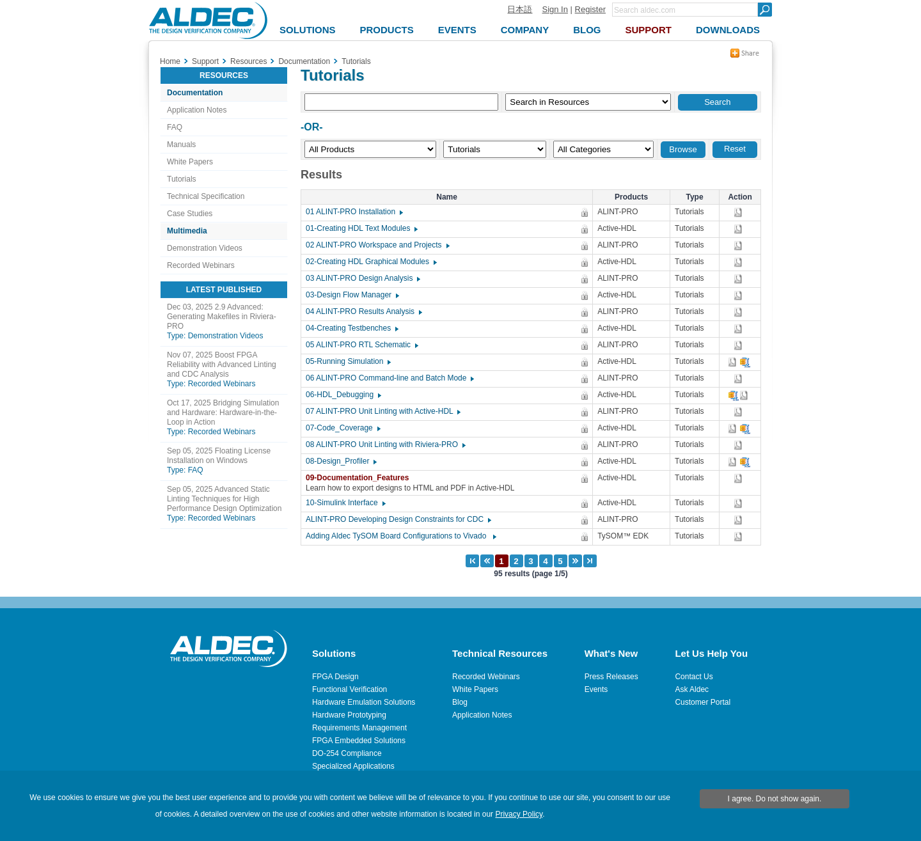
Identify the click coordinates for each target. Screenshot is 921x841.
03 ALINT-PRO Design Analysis (362, 278)
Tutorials (181, 179)
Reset (735, 148)
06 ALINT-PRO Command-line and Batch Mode (389, 377)
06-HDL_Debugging (343, 394)
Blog (460, 702)
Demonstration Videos (204, 248)
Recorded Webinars (201, 265)
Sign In (554, 9)
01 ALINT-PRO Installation (354, 211)
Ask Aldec (692, 689)
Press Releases (611, 676)
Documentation (195, 92)
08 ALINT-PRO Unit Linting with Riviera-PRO (385, 444)
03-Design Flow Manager (352, 294)
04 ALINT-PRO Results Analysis (363, 311)
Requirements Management (359, 727)
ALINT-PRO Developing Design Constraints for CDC (398, 519)
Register (590, 9)
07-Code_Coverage (342, 427)
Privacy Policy (518, 814)
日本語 (519, 9)
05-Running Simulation (348, 361)
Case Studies (189, 213)
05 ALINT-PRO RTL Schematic (361, 344)
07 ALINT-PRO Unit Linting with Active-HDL (382, 411)
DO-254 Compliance (347, 753)
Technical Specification (205, 196)
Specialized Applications (353, 766)
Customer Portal (702, 702)
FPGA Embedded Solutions (358, 740)
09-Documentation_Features (360, 477)
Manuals (181, 144)
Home (170, 61)
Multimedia (187, 230)
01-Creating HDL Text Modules (361, 228)
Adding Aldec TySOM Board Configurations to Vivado (400, 535)
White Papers (190, 161)
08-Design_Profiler (340, 461)
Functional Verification (349, 689)
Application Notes (196, 110)
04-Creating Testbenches (351, 328)
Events (596, 689)
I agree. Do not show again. (775, 798)
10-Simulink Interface (345, 502)
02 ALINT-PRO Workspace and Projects (377, 244)
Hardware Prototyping (349, 715)
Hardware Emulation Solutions (363, 702)
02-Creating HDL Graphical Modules (371, 261)
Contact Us (693, 676)
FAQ (174, 127)
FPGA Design (335, 676)
